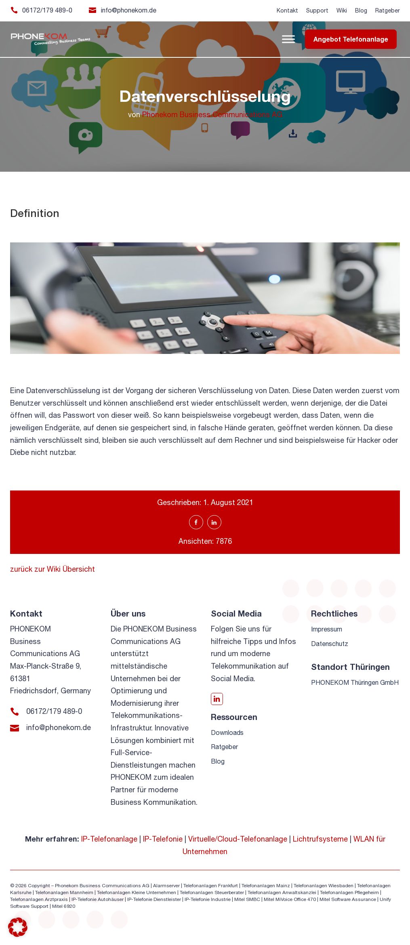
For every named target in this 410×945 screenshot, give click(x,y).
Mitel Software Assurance (348, 899)
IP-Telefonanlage (109, 839)
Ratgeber (387, 10)
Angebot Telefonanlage (350, 39)
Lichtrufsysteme (320, 839)
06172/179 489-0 (47, 10)
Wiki (341, 10)
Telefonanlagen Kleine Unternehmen (136, 892)
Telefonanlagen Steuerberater (212, 892)
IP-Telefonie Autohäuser (97, 899)
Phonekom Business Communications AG (212, 114)
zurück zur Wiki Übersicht (52, 569)
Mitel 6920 (63, 906)
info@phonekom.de (128, 10)
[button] (18, 927)
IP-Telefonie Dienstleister (154, 899)
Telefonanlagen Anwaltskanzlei (282, 892)
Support (317, 10)
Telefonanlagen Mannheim (65, 892)
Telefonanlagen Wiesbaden (323, 885)
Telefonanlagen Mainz (266, 885)
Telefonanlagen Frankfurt (210, 885)
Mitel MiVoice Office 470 (290, 899)
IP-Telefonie (163, 839)
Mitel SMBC (247, 899)
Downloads (227, 732)
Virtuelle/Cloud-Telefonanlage (237, 839)
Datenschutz (329, 643)
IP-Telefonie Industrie (208, 899)
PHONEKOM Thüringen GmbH (355, 682)
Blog (361, 10)
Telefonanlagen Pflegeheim (349, 892)
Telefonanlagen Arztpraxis (39, 899)
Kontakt (287, 10)
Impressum (326, 629)
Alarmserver (166, 885)
